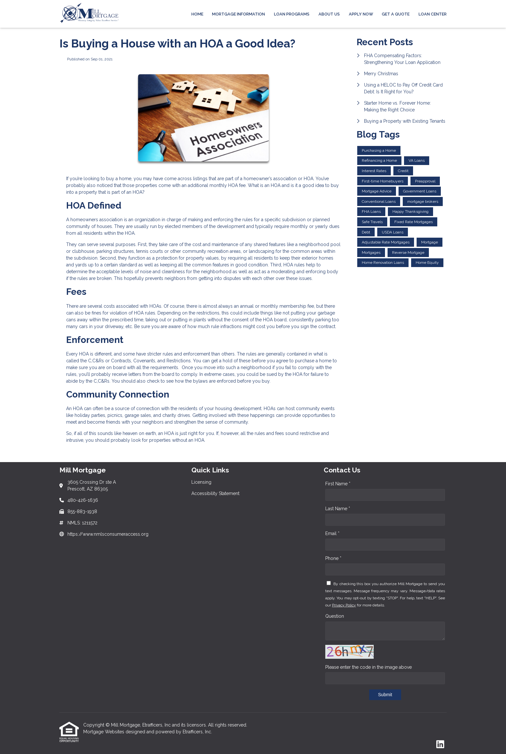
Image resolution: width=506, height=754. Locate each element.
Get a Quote (396, 14)
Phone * (333, 558)
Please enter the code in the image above (368, 667)
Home (197, 14)
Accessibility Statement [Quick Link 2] (215, 493)
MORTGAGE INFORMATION (238, 14)
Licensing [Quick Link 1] (201, 482)
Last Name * (337, 508)
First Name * (337, 483)
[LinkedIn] (440, 744)
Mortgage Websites (104, 731)
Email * (332, 533)
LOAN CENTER (433, 14)
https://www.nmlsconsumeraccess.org (107, 534)
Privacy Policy (344, 605)
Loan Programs (291, 14)
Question (334, 616)
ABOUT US (329, 14)
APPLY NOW (361, 14)
